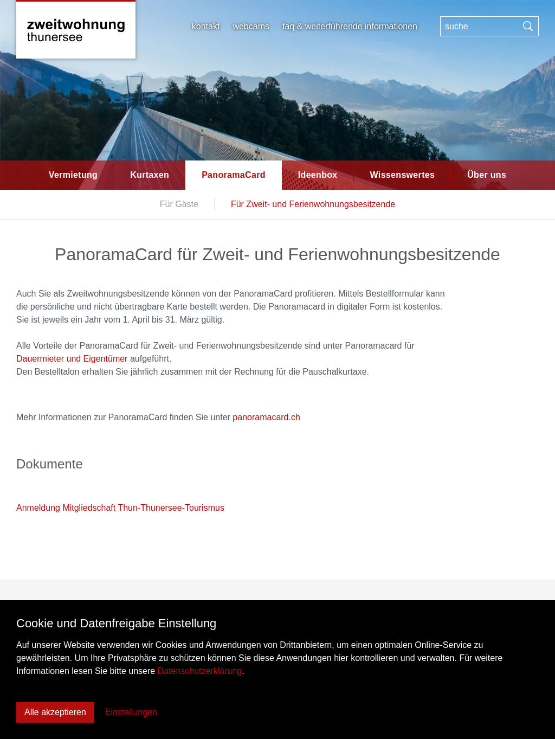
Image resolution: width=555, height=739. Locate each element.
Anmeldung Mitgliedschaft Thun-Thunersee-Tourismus (120, 507)
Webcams (251, 26)
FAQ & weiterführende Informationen (349, 26)
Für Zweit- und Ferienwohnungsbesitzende (313, 204)
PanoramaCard (234, 174)
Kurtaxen (149, 174)
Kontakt (206, 26)
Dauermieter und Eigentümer (71, 358)
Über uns (486, 174)
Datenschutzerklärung (200, 671)
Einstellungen (131, 712)
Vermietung (73, 174)
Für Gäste (179, 204)
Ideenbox (318, 174)
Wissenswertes (402, 174)
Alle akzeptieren (55, 712)
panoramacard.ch (266, 417)
